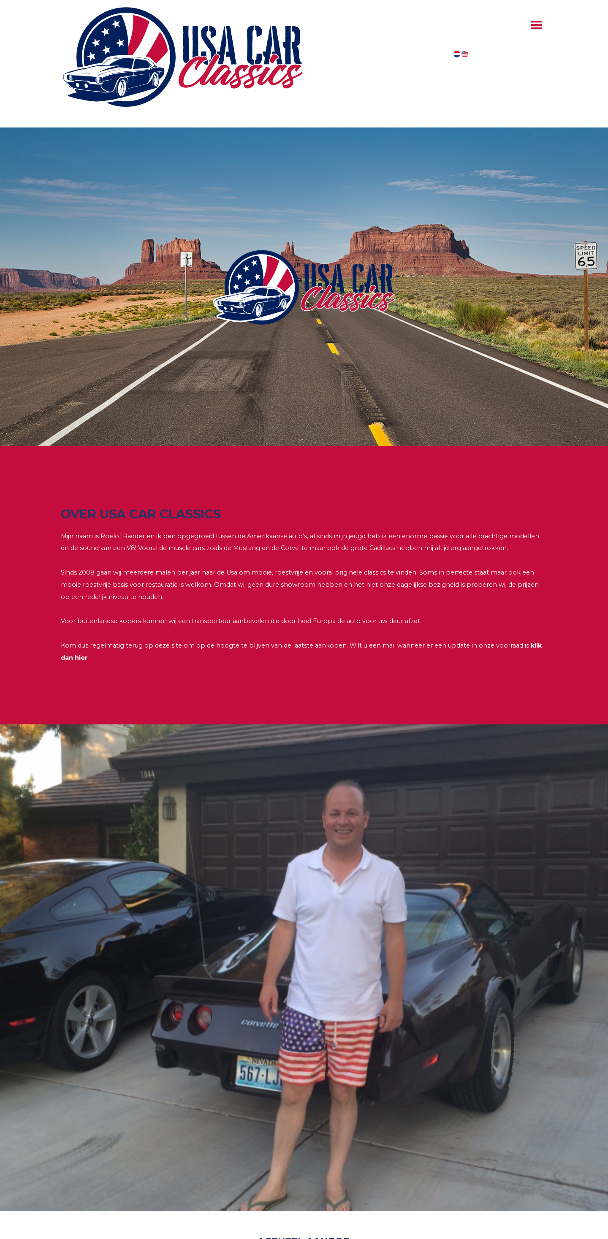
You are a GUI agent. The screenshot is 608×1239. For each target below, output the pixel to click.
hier (81, 658)
